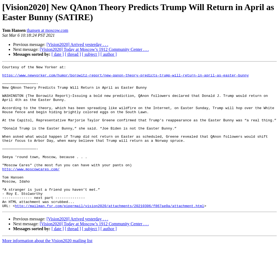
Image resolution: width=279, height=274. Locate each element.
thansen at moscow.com (47, 30)
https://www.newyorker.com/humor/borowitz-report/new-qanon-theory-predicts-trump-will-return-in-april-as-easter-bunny (125, 77)
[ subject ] (90, 54)
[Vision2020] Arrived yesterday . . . (77, 44)
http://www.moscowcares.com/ (31, 190)
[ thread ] (73, 54)
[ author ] (109, 54)
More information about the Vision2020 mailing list (47, 269)
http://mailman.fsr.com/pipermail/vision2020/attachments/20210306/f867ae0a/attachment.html (109, 234)
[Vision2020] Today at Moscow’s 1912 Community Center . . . (94, 49)
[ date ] (57, 54)
